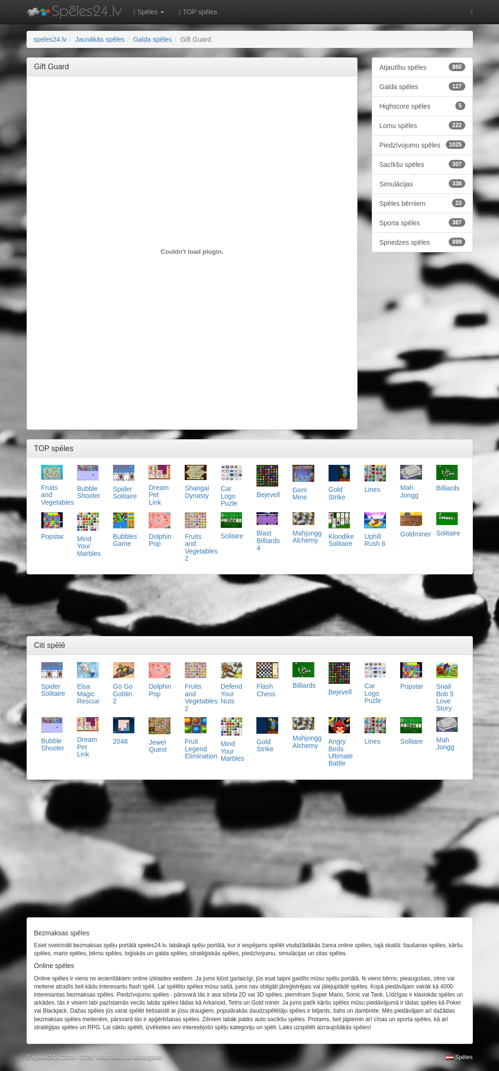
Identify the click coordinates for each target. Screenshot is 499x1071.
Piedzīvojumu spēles (422, 144)
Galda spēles (422, 86)
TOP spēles (198, 12)
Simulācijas (422, 183)
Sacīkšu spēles (422, 164)
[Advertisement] (207, 104)
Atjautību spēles (422, 67)
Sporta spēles (422, 222)
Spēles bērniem (422, 203)
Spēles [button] (149, 12)
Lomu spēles (422, 125)
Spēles (459, 1057)
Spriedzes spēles (422, 242)
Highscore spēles (422, 106)
